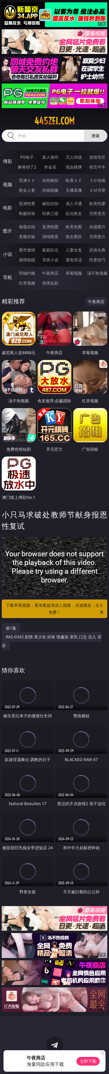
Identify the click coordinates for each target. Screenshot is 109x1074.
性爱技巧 (97, 259)
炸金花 (50, 167)
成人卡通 (74, 203)
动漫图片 (97, 226)
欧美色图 (74, 226)
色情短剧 (50, 283)
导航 (7, 277)
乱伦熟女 (74, 213)
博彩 (7, 161)
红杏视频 (27, 283)
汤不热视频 (97, 273)
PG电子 (27, 157)
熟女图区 (74, 236)
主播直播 (74, 190)
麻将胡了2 (27, 167)
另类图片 (97, 236)
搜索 (96, 135)
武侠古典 (97, 250)
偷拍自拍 (50, 203)
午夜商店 (50, 273)
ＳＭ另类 (97, 190)
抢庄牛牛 (97, 167)
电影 (7, 207)
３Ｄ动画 (97, 180)
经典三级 (50, 213)
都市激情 (27, 250)
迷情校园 (27, 259)
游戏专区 (97, 157)
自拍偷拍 (50, 180)
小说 (7, 254)
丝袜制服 (50, 190)
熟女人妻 (27, 190)
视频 (7, 184)
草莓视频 (74, 273)
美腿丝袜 (27, 236)
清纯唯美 (50, 236)
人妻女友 (74, 250)
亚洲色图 (50, 226)
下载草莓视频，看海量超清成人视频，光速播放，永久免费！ (55, 609)
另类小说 (50, 259)
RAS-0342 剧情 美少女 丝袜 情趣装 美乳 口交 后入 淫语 (51, 641)
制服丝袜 (27, 213)
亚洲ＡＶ (27, 180)
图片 (7, 231)
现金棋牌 (74, 167)
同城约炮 (27, 273)
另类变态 (97, 213)
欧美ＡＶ (74, 180)
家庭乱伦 (50, 250)
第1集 (11, 628)
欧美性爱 (97, 203)
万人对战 (74, 157)
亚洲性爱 (27, 203)
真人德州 (50, 157)
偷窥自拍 (27, 226)
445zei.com (54, 121)
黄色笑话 (74, 259)
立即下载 (88, 1061)
